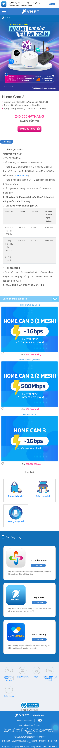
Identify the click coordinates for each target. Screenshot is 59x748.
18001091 (8, 677)
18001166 (8, 679)
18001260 (9, 681)
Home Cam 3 (29, 414)
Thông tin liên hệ (16, 496)
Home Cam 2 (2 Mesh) (29, 359)
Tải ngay (52, 4)
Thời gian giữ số (16, 521)
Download (38, 565)
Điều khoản (9, 696)
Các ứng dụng (13, 537)
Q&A (36, 677)
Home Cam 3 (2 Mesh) (29, 305)
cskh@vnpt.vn (23, 677)
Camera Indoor (21, 175)
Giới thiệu (6, 142)
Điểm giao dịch (43, 496)
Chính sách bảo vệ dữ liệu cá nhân (50, 679)
